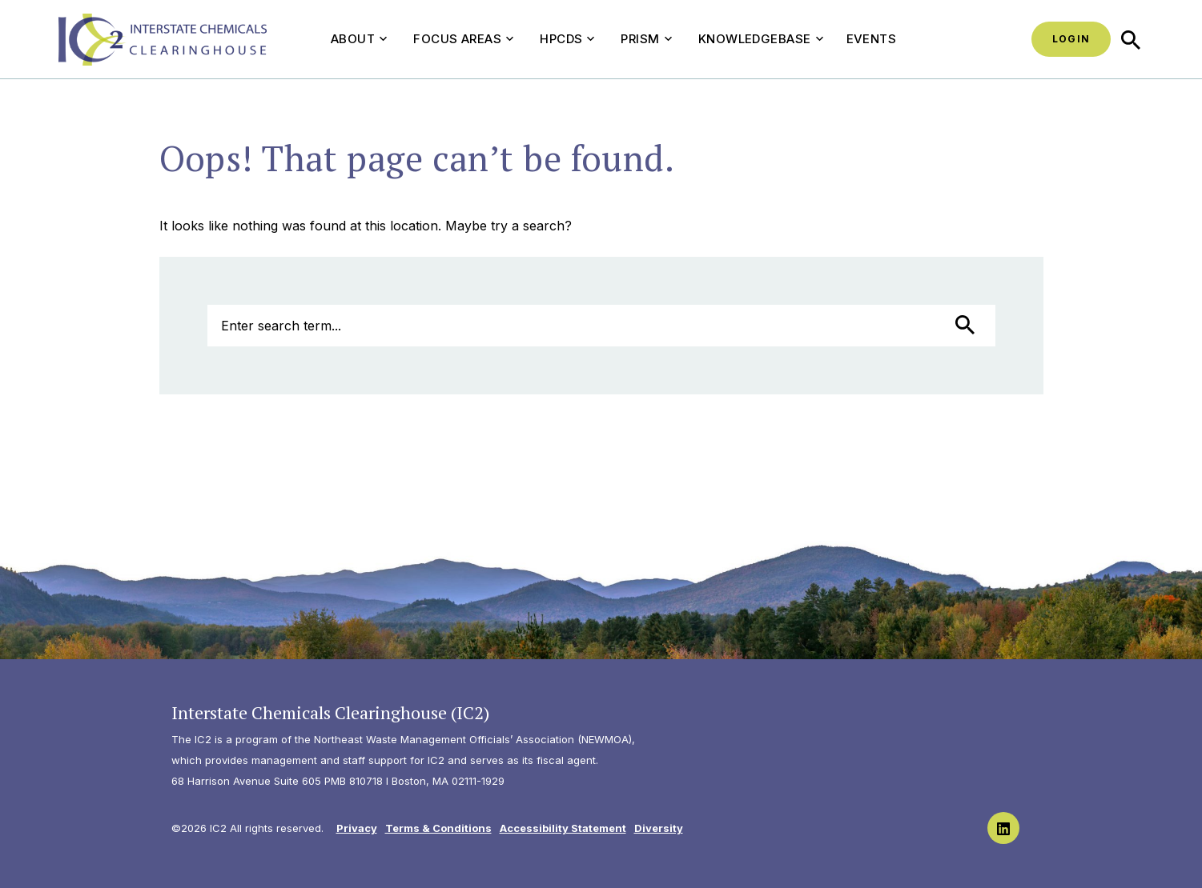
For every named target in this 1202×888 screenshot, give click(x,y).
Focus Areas (463, 38)
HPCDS (567, 38)
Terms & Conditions (438, 828)
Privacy (356, 828)
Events (871, 38)
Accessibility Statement (563, 828)
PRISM (646, 38)
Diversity (658, 828)
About (359, 38)
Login (1071, 39)
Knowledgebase (760, 38)
